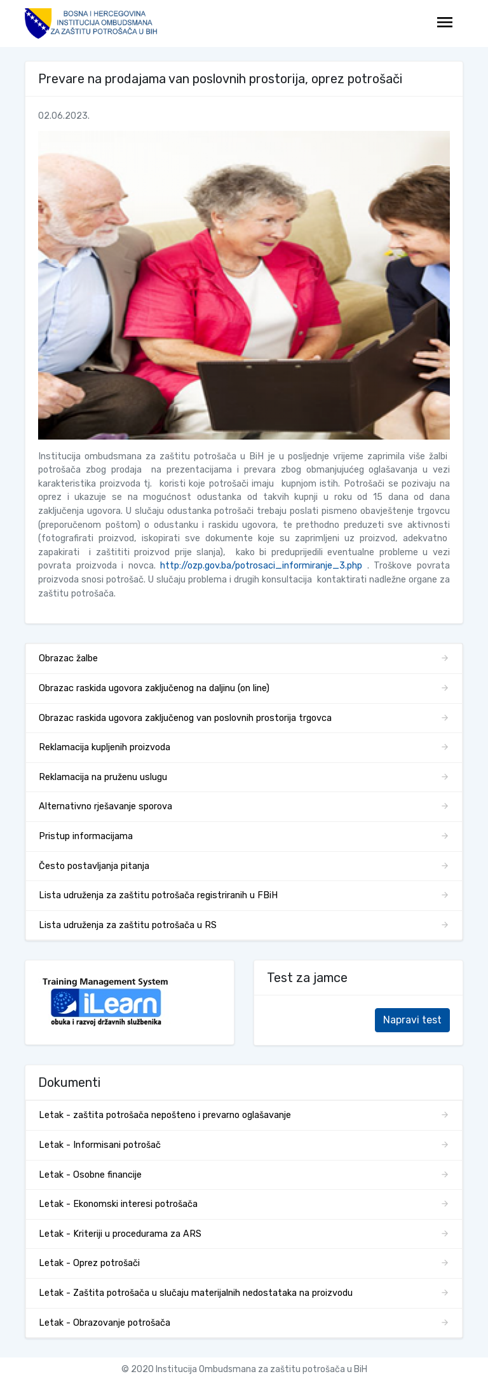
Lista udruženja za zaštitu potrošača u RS (128, 925)
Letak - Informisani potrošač (100, 1145)
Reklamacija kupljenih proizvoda (104, 747)
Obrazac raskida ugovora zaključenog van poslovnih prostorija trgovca (185, 718)
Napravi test (412, 1020)
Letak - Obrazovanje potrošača (104, 1322)
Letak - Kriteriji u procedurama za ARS (120, 1234)
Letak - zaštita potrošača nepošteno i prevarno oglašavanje (165, 1115)
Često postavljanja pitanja (94, 866)
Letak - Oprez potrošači (89, 1263)
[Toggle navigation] (444, 24)
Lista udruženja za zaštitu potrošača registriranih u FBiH (158, 895)
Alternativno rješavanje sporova (105, 806)
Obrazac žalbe (68, 658)
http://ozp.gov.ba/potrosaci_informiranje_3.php (261, 565)
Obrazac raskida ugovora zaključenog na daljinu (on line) (154, 688)
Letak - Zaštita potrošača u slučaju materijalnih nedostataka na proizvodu (196, 1293)
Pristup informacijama (86, 836)
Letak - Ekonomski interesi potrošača (118, 1204)
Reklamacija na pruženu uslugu (103, 777)
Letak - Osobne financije (90, 1174)
